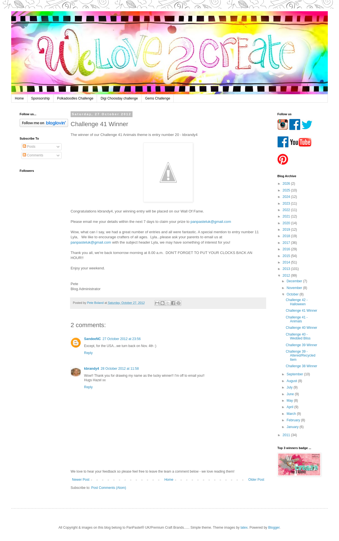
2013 (287, 269)
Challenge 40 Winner (301, 328)
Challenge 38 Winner (301, 366)
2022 (287, 210)
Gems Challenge (157, 98)
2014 (287, 262)
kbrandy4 (91, 369)
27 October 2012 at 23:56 (122, 339)
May (290, 401)
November (295, 288)
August (292, 381)
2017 (287, 243)
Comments (33, 155)
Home (19, 98)
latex (243, 528)
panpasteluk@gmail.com (211, 221)
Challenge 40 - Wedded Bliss (298, 336)
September (295, 374)
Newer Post (80, 480)
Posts (29, 147)
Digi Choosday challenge (119, 98)
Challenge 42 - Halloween (297, 302)
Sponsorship (40, 98)
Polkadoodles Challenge (75, 98)
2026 (287, 184)
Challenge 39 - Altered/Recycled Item (300, 356)
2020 (287, 223)
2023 (287, 203)
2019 (287, 230)
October (293, 294)
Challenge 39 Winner (301, 345)
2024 (287, 197)
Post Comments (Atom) (108, 488)
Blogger (274, 528)
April (290, 407)
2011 (287, 435)
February (294, 420)
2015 (287, 256)
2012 (287, 276)
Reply (88, 353)
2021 (287, 216)
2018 (287, 236)
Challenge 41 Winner (301, 311)
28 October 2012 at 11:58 (120, 369)
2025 (287, 190)
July (290, 387)
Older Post (256, 480)
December (295, 281)
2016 (287, 249)
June (291, 394)
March (292, 414)
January (293, 427)
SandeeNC (92, 339)
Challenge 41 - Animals (297, 319)
